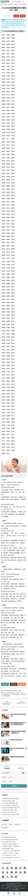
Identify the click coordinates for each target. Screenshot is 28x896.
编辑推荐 (6, 820)
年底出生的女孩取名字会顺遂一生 (10, 844)
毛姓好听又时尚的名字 (16, 740)
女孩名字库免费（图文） (7, 848)
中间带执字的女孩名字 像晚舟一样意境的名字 (18, 732)
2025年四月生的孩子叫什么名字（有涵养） (11, 857)
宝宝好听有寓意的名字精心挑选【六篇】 (10, 799)
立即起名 (14, 786)
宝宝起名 (10, 4)
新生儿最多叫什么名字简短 (8, 841)
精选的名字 (17, 824)
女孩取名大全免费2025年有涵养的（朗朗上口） (11, 846)
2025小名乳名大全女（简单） (9, 855)
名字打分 (13, 684)
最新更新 (12, 883)
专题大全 (16, 883)
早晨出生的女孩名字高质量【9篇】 (10, 814)
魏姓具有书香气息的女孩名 (17, 757)
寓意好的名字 (5, 827)
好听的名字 (4, 824)
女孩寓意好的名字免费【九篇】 (9, 810)
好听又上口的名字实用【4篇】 (9, 812)
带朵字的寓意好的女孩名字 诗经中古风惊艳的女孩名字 (18, 723)
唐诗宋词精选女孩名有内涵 (8, 837)
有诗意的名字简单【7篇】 (8, 801)
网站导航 (8, 883)
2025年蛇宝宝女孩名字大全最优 (9, 839)
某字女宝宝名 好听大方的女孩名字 (18, 715)
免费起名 (16, 15)
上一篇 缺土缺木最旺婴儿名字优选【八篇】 (6, 703)
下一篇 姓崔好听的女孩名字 (21, 702)
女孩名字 (16, 4)
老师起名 (22, 684)
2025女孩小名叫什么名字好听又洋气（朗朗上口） (11, 850)
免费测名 (22, 15)
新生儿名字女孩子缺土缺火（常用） (18, 749)
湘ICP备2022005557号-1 (16, 886)
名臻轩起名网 (4, 4)
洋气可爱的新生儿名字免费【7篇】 (10, 805)
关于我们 (19, 883)
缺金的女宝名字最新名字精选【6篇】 (10, 807)
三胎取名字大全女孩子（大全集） (10, 853)
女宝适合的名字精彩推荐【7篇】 (9, 803)
